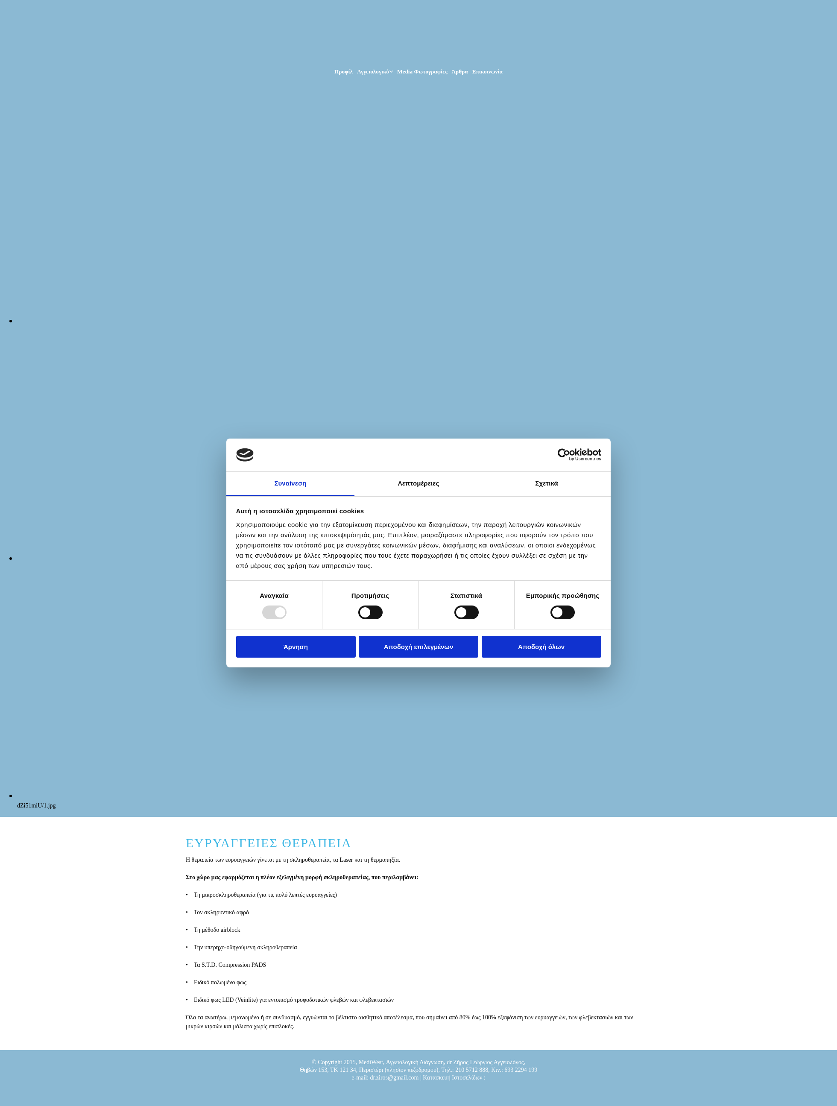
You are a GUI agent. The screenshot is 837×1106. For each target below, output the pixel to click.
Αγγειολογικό (373, 71)
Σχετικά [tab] (546, 483)
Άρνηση (296, 646)
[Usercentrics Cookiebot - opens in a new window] (564, 454)
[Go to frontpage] (242, 53)
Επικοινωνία (487, 71)
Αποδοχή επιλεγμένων (419, 646)
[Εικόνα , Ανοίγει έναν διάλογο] (427, 320)
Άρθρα (460, 71)
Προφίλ (343, 71)
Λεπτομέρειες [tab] (418, 483)
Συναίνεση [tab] (290, 483)
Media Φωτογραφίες (422, 71)
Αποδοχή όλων (541, 646)
